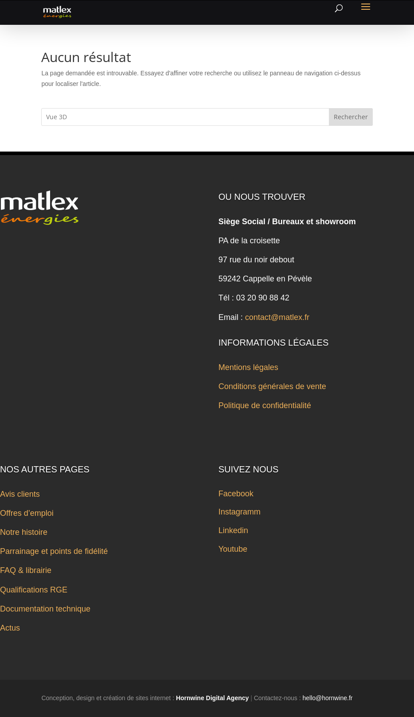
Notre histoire (23, 532)
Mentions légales (248, 367)
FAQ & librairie (25, 570)
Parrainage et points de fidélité (54, 551)
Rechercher (351, 117)
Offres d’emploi (27, 513)
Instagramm (240, 511)
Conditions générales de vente (272, 386)
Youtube (233, 549)
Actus (10, 627)
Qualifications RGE (33, 589)
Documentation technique (45, 608)
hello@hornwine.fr (327, 697)
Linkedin (233, 530)
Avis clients (20, 494)
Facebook (236, 493)
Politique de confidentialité (265, 405)
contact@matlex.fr (277, 317)
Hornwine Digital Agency (212, 697)
